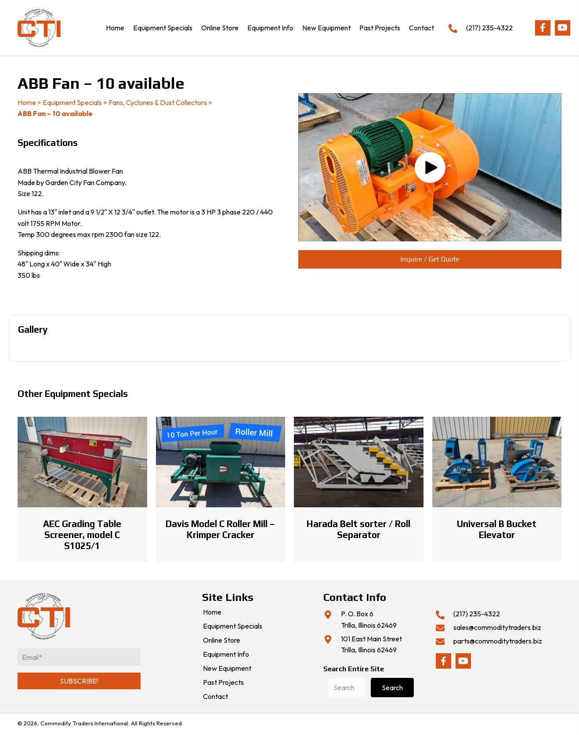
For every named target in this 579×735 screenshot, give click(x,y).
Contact (215, 697)
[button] (542, 28)
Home (27, 102)
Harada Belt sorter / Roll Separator (358, 529)
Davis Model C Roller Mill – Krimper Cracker (220, 529)
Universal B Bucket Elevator (496, 529)
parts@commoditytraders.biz (497, 641)
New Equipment (227, 669)
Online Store (221, 640)
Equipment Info (226, 655)
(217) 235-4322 (489, 27)
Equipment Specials (72, 102)
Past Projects (223, 683)
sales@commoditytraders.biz (497, 627)
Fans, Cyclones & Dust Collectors (158, 102)
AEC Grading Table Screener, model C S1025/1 (82, 534)
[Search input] (347, 687)
